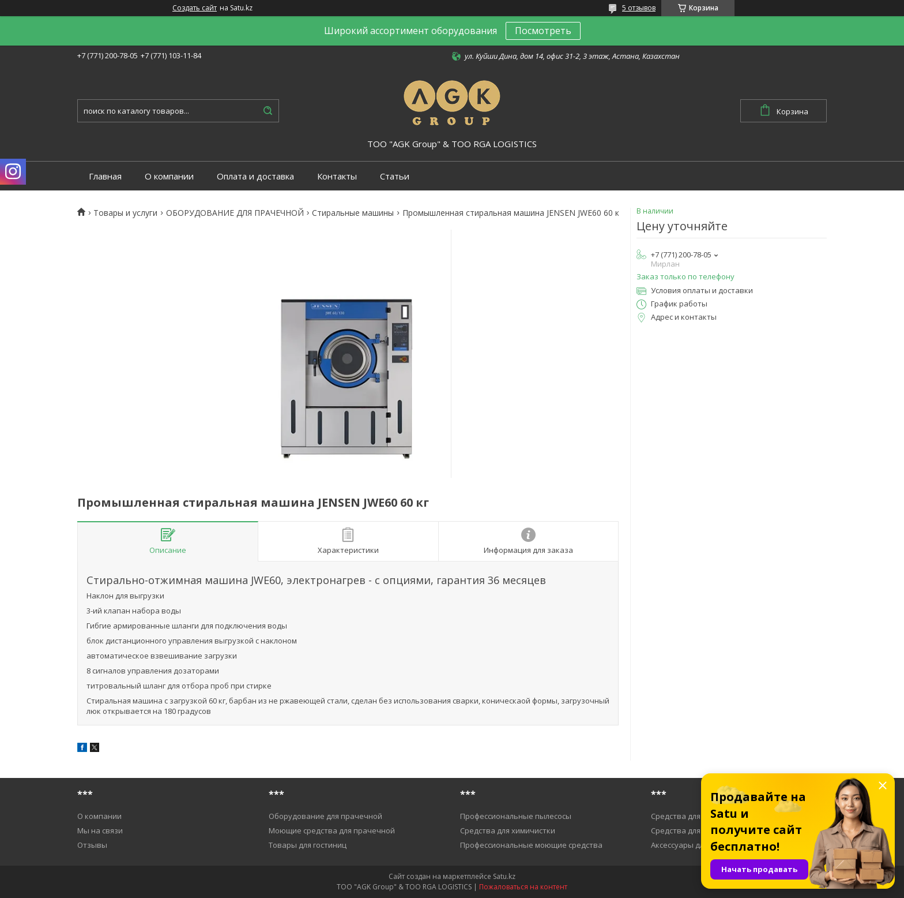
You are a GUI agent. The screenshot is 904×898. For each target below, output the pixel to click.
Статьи (394, 176)
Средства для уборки (690, 816)
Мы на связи (100, 830)
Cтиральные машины (353, 213)
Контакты (337, 176)
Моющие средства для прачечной (332, 830)
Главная (105, 176)
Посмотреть (543, 30)
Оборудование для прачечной (325, 816)
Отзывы (92, 845)
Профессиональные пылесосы (515, 816)
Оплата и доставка (255, 176)
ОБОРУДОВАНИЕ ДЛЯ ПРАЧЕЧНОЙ (235, 213)
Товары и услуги (125, 213)
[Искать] (267, 110)
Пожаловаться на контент (523, 887)
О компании (169, 176)
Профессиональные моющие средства (531, 845)
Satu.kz (504, 876)
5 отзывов (639, 8)
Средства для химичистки (507, 830)
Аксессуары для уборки (693, 845)
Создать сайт (194, 8)
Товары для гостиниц (307, 845)
